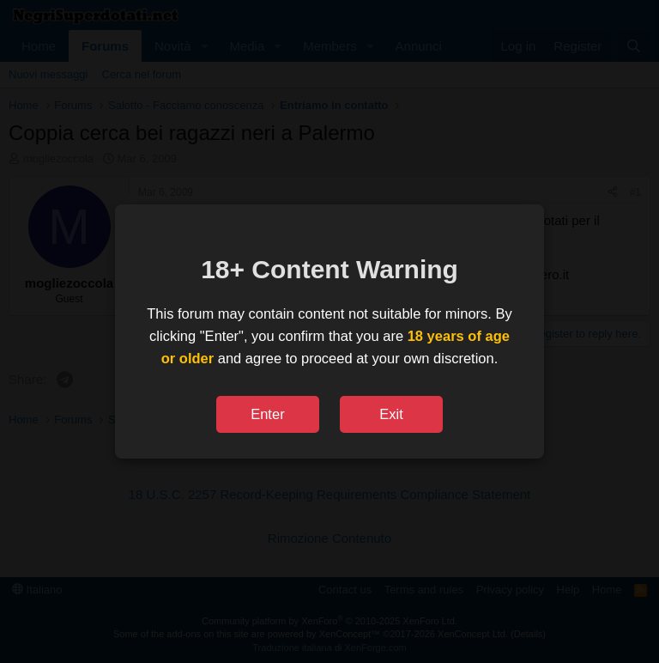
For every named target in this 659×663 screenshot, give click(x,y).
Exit (391, 414)
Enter (267, 414)
